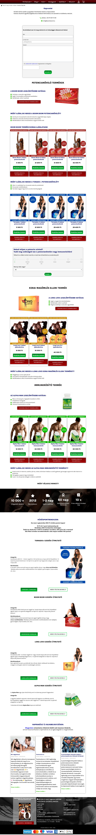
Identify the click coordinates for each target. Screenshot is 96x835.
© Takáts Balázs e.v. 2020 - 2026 (48, 828)
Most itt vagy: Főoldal (7, 5)
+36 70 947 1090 (69, 805)
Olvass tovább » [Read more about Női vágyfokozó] (15, 787)
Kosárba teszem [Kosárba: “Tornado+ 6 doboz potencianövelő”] (57, 232)
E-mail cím (26, 39)
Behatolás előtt (27, 263)
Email (81, 262)
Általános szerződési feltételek (48, 817)
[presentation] (31, 67)
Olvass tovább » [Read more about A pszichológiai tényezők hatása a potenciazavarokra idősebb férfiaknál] (66, 789)
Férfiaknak (27, 2)
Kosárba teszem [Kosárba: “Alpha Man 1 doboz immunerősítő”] (19, 454)
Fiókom (39, 808)
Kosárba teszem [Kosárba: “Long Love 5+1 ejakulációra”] (57, 357)
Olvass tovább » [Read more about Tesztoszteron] (41, 791)
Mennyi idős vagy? (19, 267)
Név (24, 34)
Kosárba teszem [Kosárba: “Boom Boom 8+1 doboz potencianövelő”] (76, 168)
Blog (36, 2)
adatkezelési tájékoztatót (32, 63)
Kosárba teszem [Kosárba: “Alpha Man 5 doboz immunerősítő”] (76, 454)
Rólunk (72, 2)
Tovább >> (48, 274)
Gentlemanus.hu (70, 815)
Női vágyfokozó (15, 754)
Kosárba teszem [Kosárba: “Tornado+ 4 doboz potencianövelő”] (38, 232)
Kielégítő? (68, 262)
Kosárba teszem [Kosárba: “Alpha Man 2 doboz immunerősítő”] (38, 454)
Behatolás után (41, 263)
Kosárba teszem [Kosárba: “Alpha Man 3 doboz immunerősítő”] (57, 454)
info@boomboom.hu (71, 810)
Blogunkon (29, 728)
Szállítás (62, 2)
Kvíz (43, 2)
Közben (54, 262)
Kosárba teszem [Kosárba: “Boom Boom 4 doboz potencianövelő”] (38, 168)
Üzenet (25, 45)
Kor (14, 262)
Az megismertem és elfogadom (37, 63)
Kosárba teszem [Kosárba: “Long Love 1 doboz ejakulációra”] (19, 355)
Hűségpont (52, 2)
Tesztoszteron (40, 755)
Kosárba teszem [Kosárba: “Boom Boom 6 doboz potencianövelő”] (57, 168)
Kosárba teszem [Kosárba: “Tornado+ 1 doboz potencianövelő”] (19, 232)
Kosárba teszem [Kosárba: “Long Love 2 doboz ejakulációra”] (38, 355)
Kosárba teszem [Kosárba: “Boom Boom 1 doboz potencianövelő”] (19, 168)
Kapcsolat (40, 804)
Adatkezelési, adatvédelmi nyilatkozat (46, 814)
